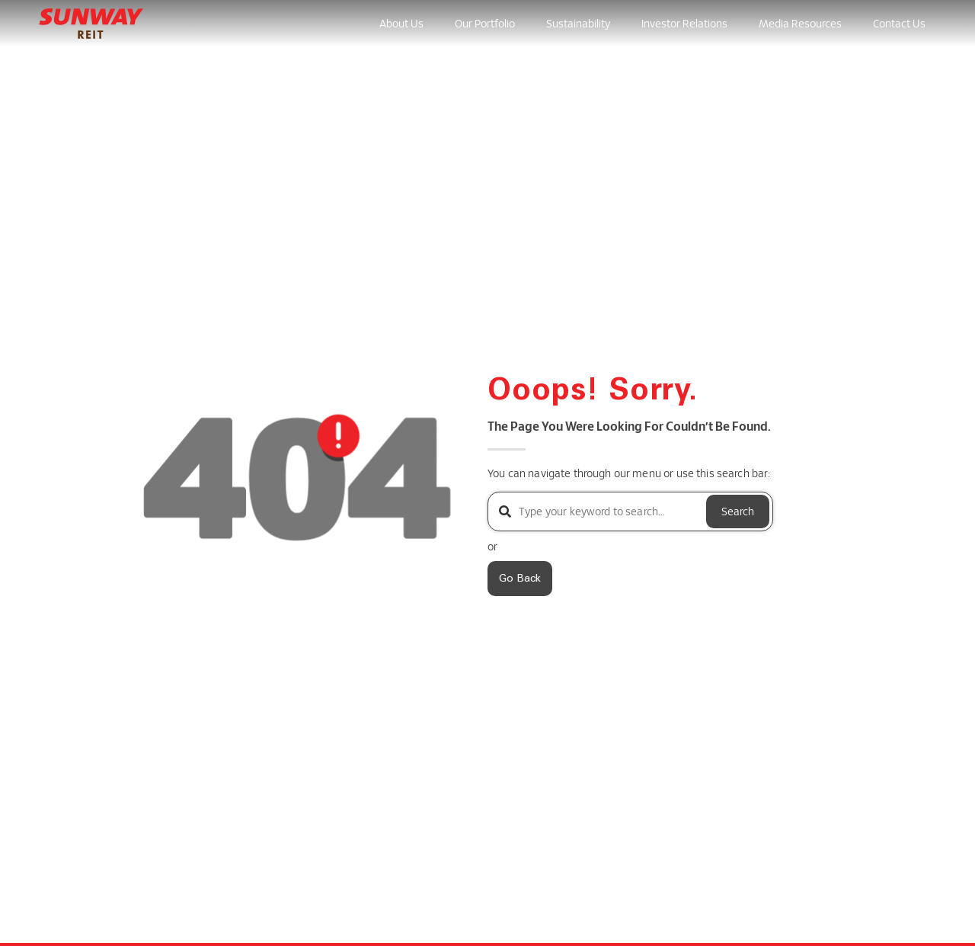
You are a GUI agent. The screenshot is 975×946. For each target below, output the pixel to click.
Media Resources (800, 23)
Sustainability (578, 23)
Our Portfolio (485, 23)
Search (737, 511)
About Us (401, 23)
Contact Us (899, 23)
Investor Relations (684, 23)
